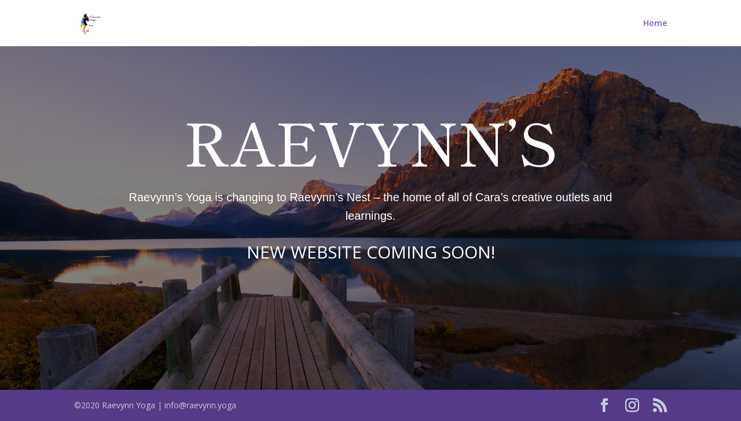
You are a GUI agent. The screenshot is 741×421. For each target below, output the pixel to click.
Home (655, 23)
